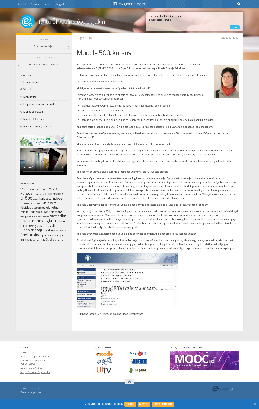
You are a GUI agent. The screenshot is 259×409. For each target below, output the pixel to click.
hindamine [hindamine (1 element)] (24, 203)
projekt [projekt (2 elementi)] (39, 216)
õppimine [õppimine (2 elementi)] (59, 240)
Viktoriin (27, 89)
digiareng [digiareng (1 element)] (35, 189)
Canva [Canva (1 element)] (29, 189)
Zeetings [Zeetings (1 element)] (63, 230)
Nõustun (130, 404)
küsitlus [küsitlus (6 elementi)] (25, 207)
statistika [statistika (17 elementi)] (58, 216)
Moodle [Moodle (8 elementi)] (49, 211)
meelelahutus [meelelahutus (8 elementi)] (48, 207)
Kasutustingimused (31, 392)
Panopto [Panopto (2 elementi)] (24, 216)
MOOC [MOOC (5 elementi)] (39, 212)
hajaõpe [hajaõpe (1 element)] (35, 199)
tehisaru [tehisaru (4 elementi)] (25, 221)
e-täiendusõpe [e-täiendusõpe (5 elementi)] (54, 193)
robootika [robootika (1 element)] (46, 216)
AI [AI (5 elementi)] (25, 189)
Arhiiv (48, 4)
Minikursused (30, 97)
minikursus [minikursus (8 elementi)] (27, 211)
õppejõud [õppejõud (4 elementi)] (25, 240)
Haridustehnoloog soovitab (37, 126)
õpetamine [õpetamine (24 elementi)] (30, 234)
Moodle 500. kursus (33, 119)
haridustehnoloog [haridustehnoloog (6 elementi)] (50, 198)
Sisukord (35, 4)
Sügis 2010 (84, 37)
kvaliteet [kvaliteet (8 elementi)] (50, 202)
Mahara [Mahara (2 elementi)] (35, 207)
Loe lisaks (235, 27)
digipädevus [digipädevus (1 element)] (43, 189)
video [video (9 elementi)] (55, 225)
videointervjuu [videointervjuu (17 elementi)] (33, 230)
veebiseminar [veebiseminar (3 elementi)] (44, 226)
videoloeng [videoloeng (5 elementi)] (52, 230)
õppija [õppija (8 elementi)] (50, 239)
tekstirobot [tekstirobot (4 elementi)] (59, 221)
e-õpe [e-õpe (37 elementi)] (26, 197)
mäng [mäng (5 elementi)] (58, 212)
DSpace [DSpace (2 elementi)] (52, 189)
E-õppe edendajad (33, 112)
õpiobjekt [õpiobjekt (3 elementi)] (60, 235)
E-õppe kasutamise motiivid (38, 104)
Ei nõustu (143, 404)
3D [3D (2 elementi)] (21, 189)
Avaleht (22, 4)
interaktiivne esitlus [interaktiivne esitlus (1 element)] (36, 203)
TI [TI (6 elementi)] (25, 225)
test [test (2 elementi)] (22, 226)
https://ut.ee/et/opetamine (35, 372)
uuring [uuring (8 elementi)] (32, 225)
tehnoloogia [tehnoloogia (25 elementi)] (41, 220)
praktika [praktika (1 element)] (32, 216)
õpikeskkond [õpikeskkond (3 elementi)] (47, 235)
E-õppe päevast (32, 82)
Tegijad (60, 4)
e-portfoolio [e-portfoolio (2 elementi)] (38, 194)
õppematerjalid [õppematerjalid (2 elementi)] (38, 240)
